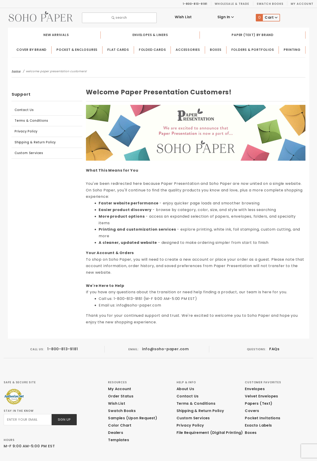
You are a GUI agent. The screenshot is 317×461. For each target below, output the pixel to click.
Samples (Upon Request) (130, 397)
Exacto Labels (258, 405)
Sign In (225, 16)
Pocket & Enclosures (78, 49)
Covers (251, 390)
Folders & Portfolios (253, 49)
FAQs (274, 328)
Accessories (188, 49)
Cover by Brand (32, 49)
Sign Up (64, 399)
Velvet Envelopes (260, 375)
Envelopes (254, 368)
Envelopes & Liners (150, 34)
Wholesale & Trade (234, 3)
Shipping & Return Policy (34, 141)
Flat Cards (120, 49)
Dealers (115, 412)
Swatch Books (272, 3)
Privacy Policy (25, 130)
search (119, 17)
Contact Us (23, 109)
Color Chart (118, 405)
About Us (185, 368)
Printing (292, 49)
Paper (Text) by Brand (253, 34)
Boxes (216, 49)
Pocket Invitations (261, 397)
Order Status (119, 375)
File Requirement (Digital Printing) (208, 412)
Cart (267, 17)
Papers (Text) (257, 383)
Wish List (183, 16)
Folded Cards (153, 49)
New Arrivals (55, 34)
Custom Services (27, 152)
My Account (302, 3)
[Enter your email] (27, 398)
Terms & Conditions (29, 119)
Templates (117, 419)
